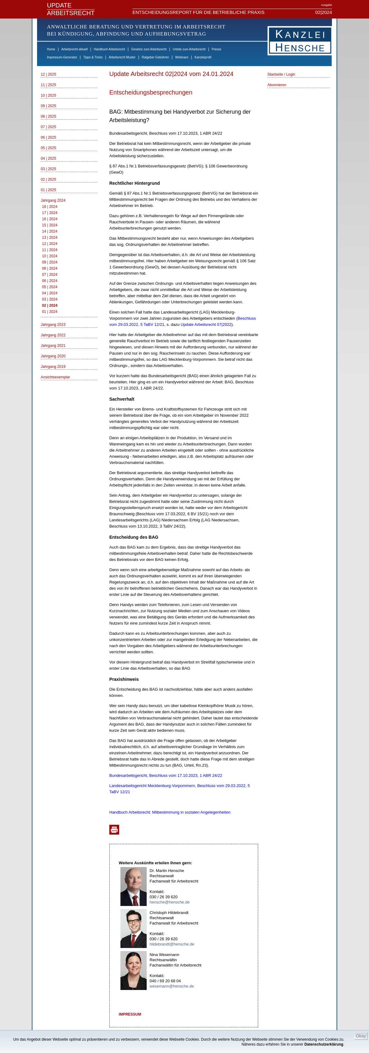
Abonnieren (276, 85)
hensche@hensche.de (170, 902)
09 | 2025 (48, 106)
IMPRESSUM (130, 1014)
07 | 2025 (48, 127)
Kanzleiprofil (203, 57)
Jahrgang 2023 (53, 324)
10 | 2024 (49, 256)
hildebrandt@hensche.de (172, 944)
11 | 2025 (48, 85)
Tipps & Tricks (93, 57)
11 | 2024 (49, 250)
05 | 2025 (48, 148)
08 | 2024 (49, 268)
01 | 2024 (49, 312)
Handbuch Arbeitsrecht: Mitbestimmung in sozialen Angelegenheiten (169, 812)
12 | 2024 (49, 244)
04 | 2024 (49, 293)
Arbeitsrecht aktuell (74, 49)
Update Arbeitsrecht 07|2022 (206, 324)
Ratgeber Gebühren (155, 57)
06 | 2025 (48, 137)
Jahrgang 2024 (53, 200)
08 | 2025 (48, 116)
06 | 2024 (49, 281)
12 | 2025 (48, 74)
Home (51, 49)
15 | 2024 (49, 225)
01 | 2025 (48, 190)
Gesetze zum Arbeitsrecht (149, 49)
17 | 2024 (49, 213)
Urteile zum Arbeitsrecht (189, 49)
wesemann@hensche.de (172, 986)
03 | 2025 (48, 169)
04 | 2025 (48, 158)
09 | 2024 (49, 262)
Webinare (181, 57)
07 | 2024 (49, 274)
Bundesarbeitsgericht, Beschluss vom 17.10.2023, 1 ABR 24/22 (165, 775)
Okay (361, 1036)
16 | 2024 (49, 219)
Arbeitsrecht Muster (122, 57)
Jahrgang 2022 (53, 335)
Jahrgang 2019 (53, 366)
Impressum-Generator (62, 57)
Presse (216, 49)
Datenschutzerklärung (323, 1044)
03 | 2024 (49, 299)
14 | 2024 (49, 231)
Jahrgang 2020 (53, 356)
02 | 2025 (48, 179)
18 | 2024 (49, 206)
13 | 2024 (49, 237)
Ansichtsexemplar (55, 377)
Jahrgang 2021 (53, 345)
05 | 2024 (49, 287)
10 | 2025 (48, 95)
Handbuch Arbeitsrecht (109, 49)
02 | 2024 (49, 305)
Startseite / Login (281, 74)
